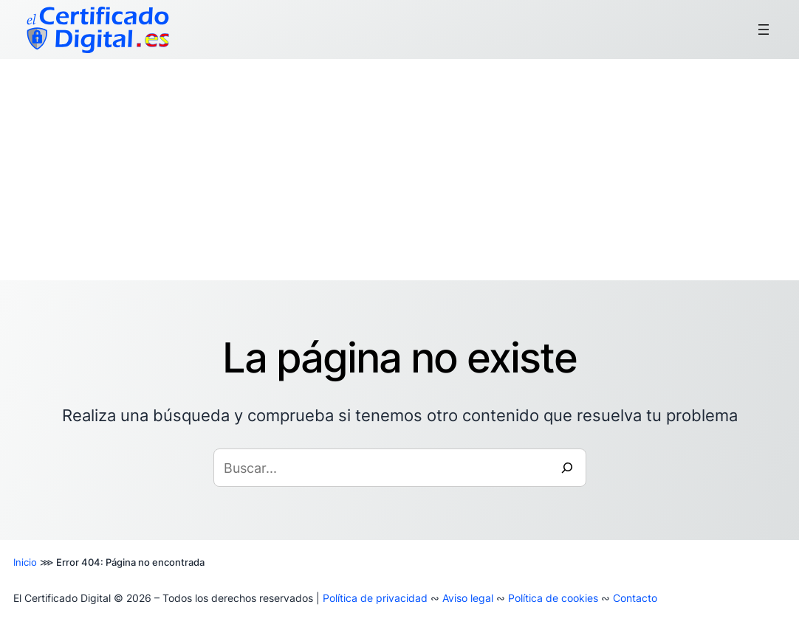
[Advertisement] (399, 169)
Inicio (25, 562)
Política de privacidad (375, 598)
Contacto (635, 598)
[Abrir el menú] (763, 29)
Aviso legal (467, 598)
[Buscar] (567, 467)
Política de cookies (553, 598)
